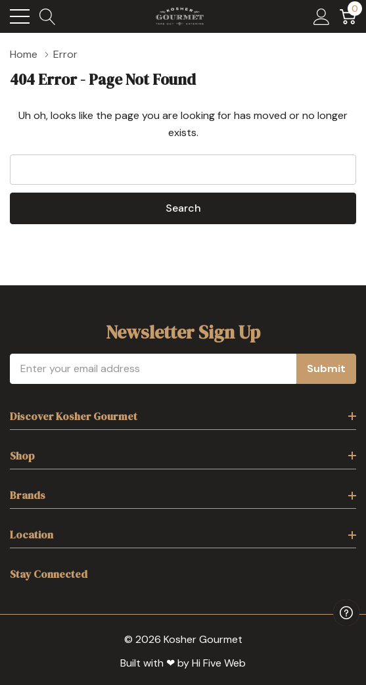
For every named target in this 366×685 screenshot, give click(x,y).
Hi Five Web (219, 663)
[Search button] (47, 16)
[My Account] (321, 16)
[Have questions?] (346, 613)
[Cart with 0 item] (348, 16)
